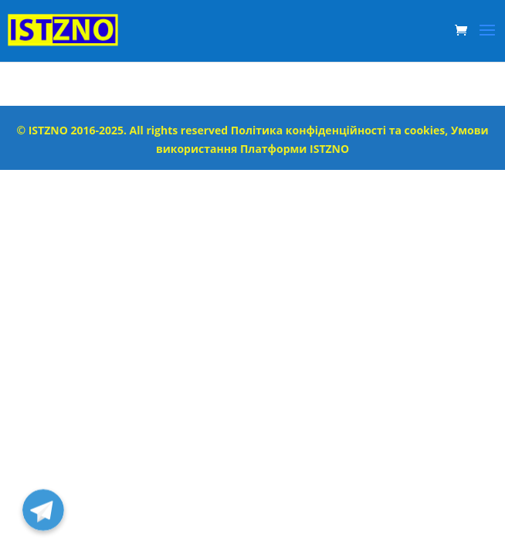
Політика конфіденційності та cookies (338, 130)
